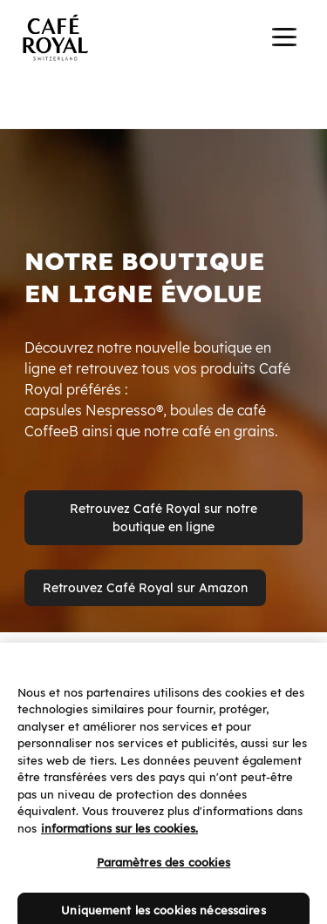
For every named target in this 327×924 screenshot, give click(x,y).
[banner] (163, 39)
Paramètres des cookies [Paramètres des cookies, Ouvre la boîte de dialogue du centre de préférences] (164, 872)
